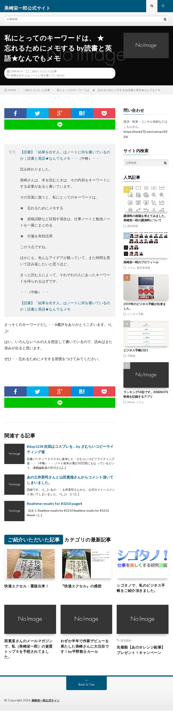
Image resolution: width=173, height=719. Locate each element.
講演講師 (126, 645)
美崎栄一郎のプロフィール (141, 266)
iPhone (131, 405)
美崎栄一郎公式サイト (47, 709)
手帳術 (131, 359)
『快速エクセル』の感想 (84, 589)
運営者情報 (143, 271)
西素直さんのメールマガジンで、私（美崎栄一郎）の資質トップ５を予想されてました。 (29, 655)
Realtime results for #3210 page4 (54, 507)
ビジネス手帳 (135, 317)
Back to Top (86, 693)
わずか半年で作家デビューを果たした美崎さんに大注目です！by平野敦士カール (86, 652)
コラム (131, 271)
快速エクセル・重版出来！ (29, 589)
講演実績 (132, 229)
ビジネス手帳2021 (135, 354)
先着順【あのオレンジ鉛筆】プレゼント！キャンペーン (142, 659)
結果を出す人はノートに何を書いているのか (38, 78)
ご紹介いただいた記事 (43, 74)
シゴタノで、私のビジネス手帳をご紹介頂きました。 (142, 592)
